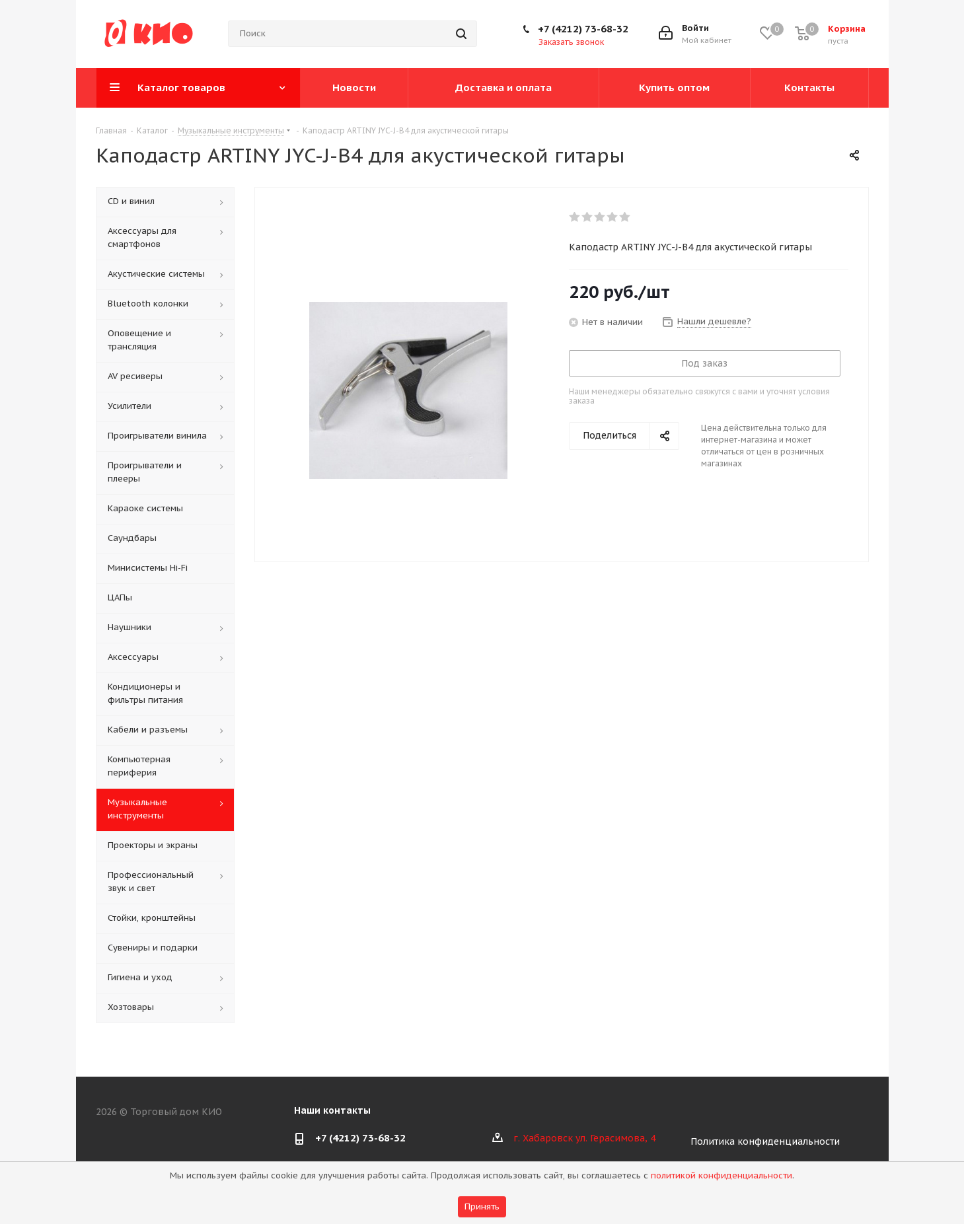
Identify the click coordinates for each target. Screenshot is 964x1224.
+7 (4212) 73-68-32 (583, 28)
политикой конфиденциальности (721, 1175)
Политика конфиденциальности (765, 1141)
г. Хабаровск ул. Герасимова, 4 (584, 1138)
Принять (482, 1206)
